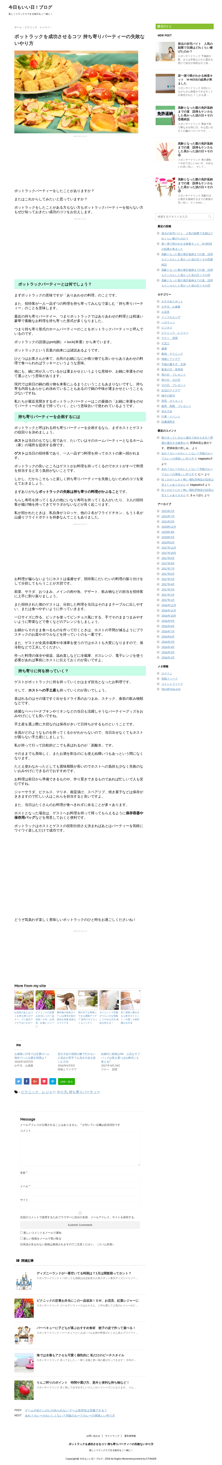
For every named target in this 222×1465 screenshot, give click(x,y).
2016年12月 (168, 605)
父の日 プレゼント (173, 385)
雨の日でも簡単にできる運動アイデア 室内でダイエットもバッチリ (87, 1017)
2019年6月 (168, 542)
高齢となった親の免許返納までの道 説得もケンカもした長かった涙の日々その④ (195, 149)
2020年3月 (168, 537)
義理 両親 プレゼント (176, 406)
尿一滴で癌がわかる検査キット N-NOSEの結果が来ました (195, 79)
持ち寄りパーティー (84, 1092)
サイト (24, 1200)
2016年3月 (168, 652)
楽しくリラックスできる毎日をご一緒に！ (111, 1450)
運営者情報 (130, 1435)
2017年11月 (168, 547)
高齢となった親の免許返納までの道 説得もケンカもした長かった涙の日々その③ (195, 185)
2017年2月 (168, 595)
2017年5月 (168, 579)
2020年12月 (168, 527)
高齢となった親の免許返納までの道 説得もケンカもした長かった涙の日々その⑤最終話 (195, 113)
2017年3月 (168, 589)
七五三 (165, 343)
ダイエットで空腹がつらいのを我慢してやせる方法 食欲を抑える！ (109, 1017)
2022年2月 (168, 511)
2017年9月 (168, 558)
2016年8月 (168, 626)
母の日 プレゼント (173, 374)
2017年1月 (168, 600)
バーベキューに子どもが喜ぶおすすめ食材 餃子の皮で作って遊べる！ (86, 1328)
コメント (25, 1130)
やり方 (62, 1092)
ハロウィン (168, 322)
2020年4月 (168, 532)
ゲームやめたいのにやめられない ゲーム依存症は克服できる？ (66, 1410)
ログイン (166, 673)
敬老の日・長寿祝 (172, 369)
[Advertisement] (80, 161)
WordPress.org (170, 689)
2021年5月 (168, 521)
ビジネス (166, 327)
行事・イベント (170, 416)
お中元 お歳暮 (170, 306)
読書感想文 (168, 421)
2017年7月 (168, 568)
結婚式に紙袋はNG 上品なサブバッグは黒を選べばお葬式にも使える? (120, 1057)
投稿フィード (169, 678)
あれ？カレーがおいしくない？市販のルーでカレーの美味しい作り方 (70, 1415)
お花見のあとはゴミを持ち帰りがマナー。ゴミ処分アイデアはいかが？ (23, 1017)
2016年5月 (168, 642)
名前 (23, 1172)
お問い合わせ (93, 1435)
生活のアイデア (170, 390)
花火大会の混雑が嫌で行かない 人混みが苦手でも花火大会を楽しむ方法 (77, 1057)
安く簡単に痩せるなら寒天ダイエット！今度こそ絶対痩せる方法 (130, 1017)
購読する (164, 26)
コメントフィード (172, 684)
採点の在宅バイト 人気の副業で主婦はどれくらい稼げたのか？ (195, 47)
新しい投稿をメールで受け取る (42, 1238)
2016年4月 (168, 647)
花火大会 (166, 411)
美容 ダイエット (172, 401)
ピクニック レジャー (38, 1092)
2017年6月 (168, 574)
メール (25, 1186)
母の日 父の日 (170, 380)
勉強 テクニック (172, 353)
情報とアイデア (170, 359)
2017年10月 (168, 553)
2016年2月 (168, 657)
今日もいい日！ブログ (30, 7)
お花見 (165, 312)
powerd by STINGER (144, 1458)
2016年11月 (168, 610)
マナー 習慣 (169, 338)
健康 (164, 348)
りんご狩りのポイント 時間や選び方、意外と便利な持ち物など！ (83, 1382)
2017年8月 (168, 563)
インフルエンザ (170, 317)
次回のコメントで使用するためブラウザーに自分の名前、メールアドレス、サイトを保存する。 (78, 1217)
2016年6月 (168, 636)
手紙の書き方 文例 (173, 364)
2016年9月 (168, 621)
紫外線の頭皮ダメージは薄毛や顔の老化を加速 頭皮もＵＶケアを (66, 1017)
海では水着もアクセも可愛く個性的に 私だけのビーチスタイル (80, 1355)
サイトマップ (112, 1435)
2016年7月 (168, 631)
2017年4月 (168, 584)
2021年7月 (168, 516)
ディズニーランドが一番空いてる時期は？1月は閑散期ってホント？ (84, 1273)
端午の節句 (168, 395)
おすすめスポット (172, 301)
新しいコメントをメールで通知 (42, 1232)
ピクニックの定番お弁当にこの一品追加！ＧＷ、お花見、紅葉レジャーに (45, 1019)
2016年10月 (168, 615)
